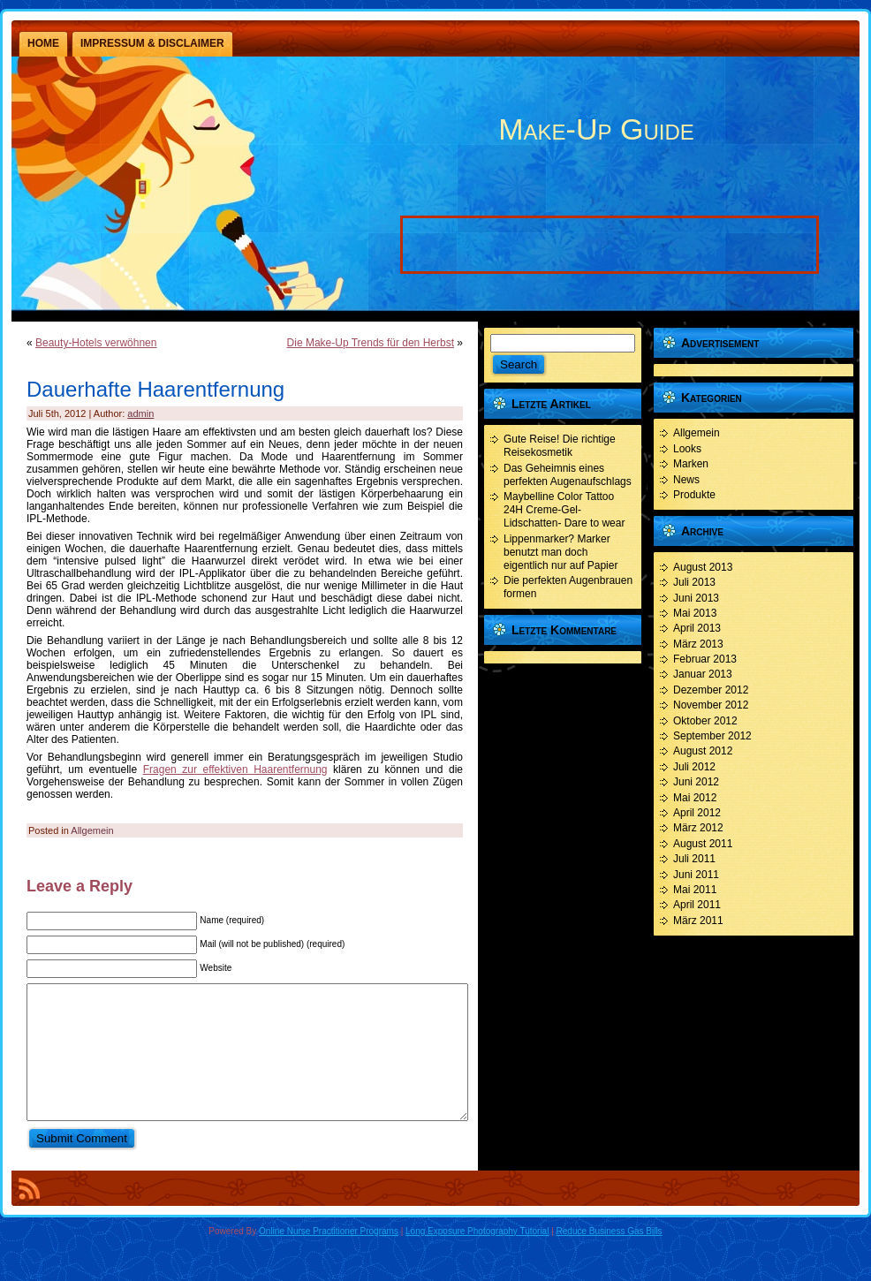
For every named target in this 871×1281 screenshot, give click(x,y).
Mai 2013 (694, 613)
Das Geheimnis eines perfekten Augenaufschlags (568, 475)
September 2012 (712, 736)
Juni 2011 (696, 874)
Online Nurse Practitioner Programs (328, 1257)
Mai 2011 (694, 889)
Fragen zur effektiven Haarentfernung (235, 769)
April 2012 (697, 813)
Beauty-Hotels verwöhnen (95, 343)
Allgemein (92, 830)
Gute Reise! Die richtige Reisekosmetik (560, 446)
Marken (690, 464)
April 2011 (697, 904)
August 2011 (702, 844)
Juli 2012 (694, 767)
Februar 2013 (705, 659)
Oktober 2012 (705, 721)
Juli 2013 (694, 582)
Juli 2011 (694, 859)
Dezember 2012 (710, 690)
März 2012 (698, 828)
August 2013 (702, 567)
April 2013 (697, 628)
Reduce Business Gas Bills (610, 1257)
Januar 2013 (702, 674)
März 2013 (698, 644)
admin (140, 413)
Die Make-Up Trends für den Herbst (370, 343)
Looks (687, 449)
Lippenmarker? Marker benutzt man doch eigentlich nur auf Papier (560, 552)
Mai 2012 (694, 798)
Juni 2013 (696, 598)
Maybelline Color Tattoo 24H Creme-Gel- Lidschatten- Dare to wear (564, 509)
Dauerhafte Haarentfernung (155, 389)
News (686, 480)
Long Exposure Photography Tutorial (477, 1257)
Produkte (694, 495)
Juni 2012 (696, 782)
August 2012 (702, 751)
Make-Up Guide (595, 129)
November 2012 (710, 705)
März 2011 (698, 920)
